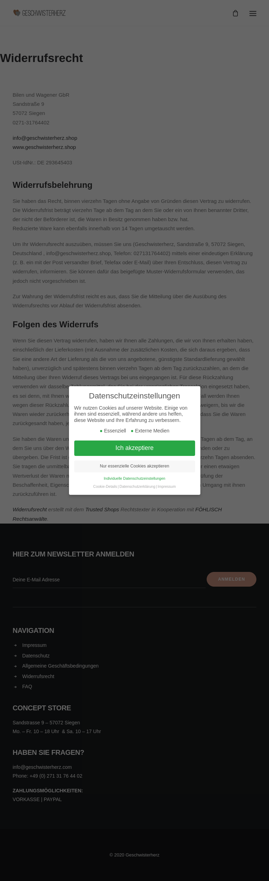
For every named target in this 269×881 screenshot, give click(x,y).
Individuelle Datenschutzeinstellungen (134, 478)
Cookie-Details (105, 486)
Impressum (167, 486)
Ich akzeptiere (135, 447)
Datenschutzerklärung (137, 486)
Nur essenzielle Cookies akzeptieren (134, 466)
